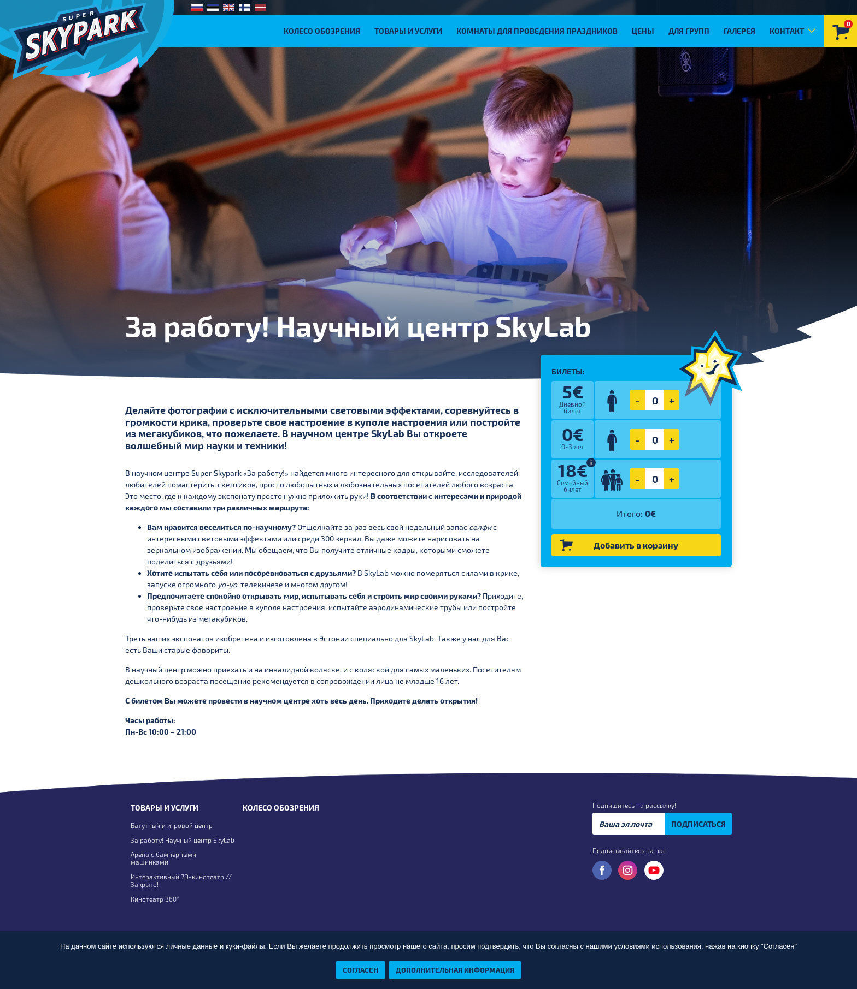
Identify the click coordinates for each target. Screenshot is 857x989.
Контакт (787, 30)
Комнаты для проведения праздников (537, 30)
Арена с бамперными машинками (163, 858)
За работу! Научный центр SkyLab (182, 840)
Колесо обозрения (322, 30)
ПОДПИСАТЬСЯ (698, 824)
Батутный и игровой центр (172, 825)
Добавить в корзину (619, 545)
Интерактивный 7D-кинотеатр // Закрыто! (181, 880)
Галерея (739, 30)
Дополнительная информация (455, 970)
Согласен (360, 970)
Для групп (688, 30)
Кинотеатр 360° (155, 899)
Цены (643, 30)
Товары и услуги (408, 30)
